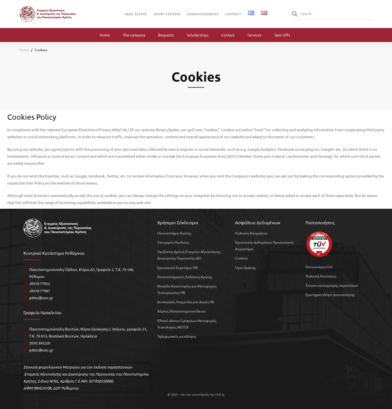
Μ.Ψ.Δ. (220, 394)
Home (24, 50)
